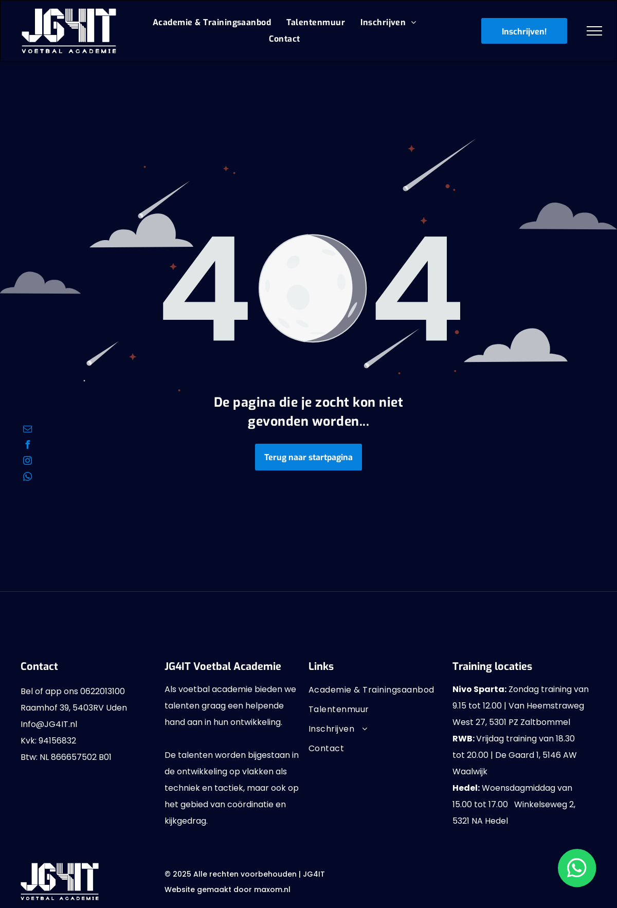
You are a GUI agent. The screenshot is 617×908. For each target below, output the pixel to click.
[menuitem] (212, 22)
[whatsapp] (27, 478)
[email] (27, 430)
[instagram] (27, 462)
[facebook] (27, 446)
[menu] (594, 30)
